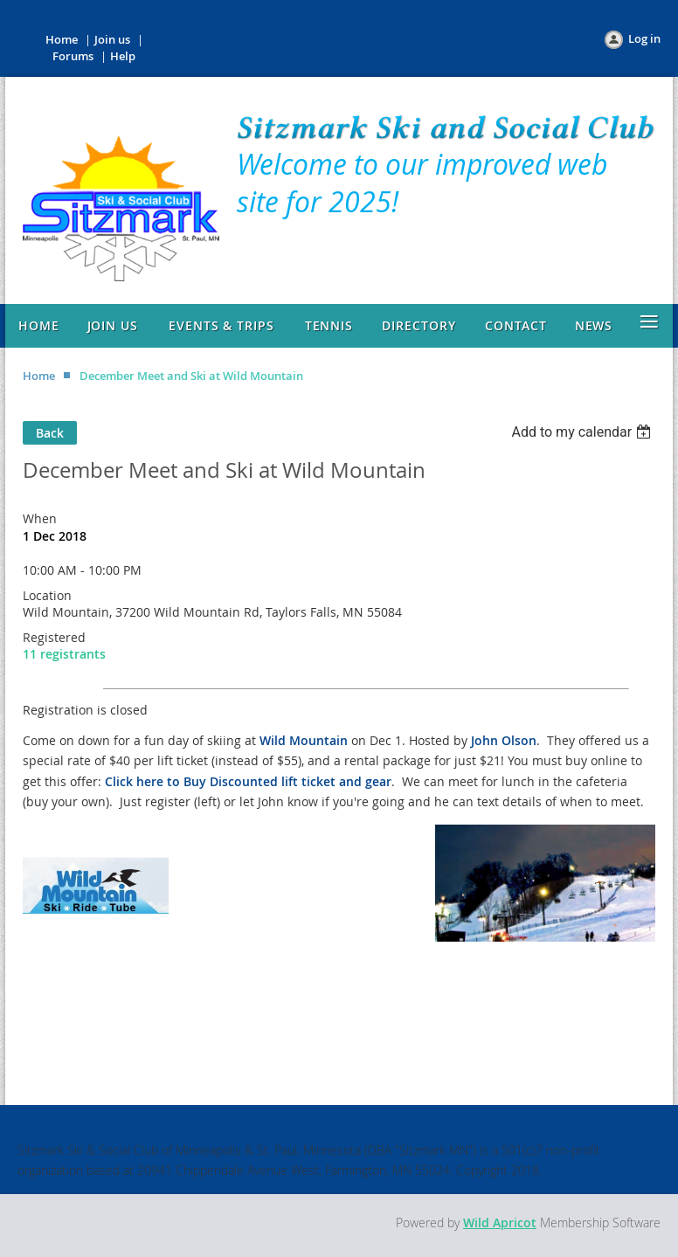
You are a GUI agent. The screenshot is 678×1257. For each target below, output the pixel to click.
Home (61, 39)
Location (47, 595)
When (40, 518)
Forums (72, 56)
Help (122, 56)
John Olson (503, 740)
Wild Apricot (499, 1222)
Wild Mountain (303, 740)
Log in (644, 38)
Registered (54, 637)
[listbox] (583, 432)
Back (50, 433)
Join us (112, 39)
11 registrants (64, 654)
